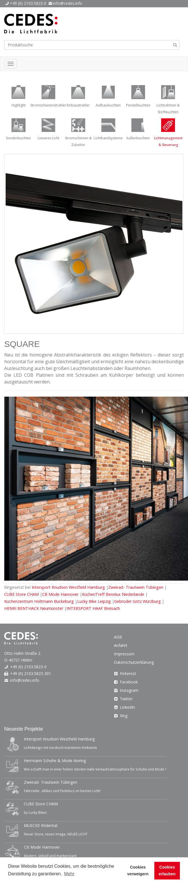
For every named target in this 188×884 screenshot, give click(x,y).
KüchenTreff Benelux (113, 594)
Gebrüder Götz (138, 601)
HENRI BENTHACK (34, 608)
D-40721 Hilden (18, 660)
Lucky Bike (94, 601)
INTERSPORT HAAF (93, 608)
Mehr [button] (69, 873)
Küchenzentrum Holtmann (39, 601)
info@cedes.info (67, 3)
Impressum (124, 653)
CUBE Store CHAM (22, 594)
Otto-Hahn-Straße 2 (22, 653)
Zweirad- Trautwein (136, 587)
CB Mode (61, 594)
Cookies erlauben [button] (167, 870)
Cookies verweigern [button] (137, 870)
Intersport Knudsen (69, 587)
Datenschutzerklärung (134, 662)
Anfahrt (120, 645)
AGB (118, 637)
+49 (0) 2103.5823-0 (28, 3)
